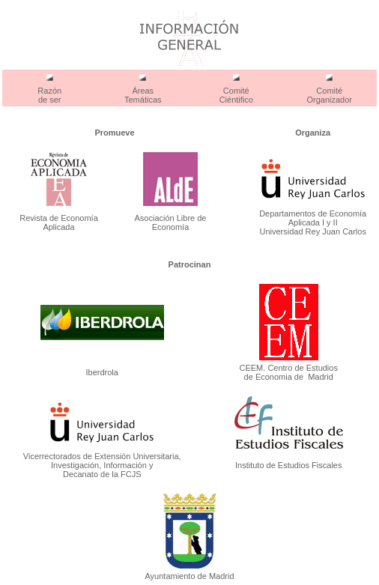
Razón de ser (49, 95)
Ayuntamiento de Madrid (189, 576)
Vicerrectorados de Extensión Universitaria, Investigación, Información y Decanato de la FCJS (102, 465)
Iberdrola (102, 372)
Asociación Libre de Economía (170, 222)
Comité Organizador (329, 95)
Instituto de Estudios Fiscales (288, 465)
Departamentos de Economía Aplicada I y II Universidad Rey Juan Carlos (312, 222)
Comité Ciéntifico (236, 95)
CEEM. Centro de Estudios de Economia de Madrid (288, 372)
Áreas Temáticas (143, 95)
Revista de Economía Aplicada (58, 222)
